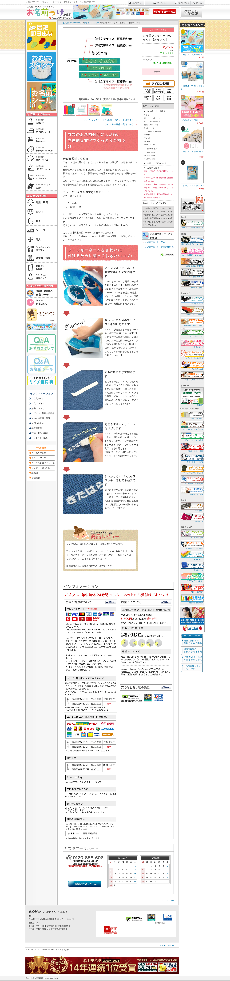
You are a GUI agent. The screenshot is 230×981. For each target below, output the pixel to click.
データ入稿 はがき (191, 490)
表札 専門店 (191, 506)
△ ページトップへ (166, 900)
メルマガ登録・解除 (41, 418)
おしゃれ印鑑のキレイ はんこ (191, 251)
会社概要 (36, 478)
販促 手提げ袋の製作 (191, 599)
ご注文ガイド (38, 398)
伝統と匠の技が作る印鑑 (191, 262)
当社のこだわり (39, 453)
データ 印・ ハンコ (191, 332)
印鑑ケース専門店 (191, 283)
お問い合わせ (38, 423)
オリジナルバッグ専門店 (191, 544)
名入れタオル (191, 555)
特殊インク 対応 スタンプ (191, 376)
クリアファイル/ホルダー (191, 577)
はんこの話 (192, 667)
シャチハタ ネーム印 (191, 300)
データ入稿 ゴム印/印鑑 (191, 310)
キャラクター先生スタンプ (191, 354)
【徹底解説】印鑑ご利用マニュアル (193, 658)
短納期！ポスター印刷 (191, 447)
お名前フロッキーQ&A (155, 242)
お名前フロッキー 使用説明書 (158, 247)
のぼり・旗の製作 (191, 588)
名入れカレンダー (191, 533)
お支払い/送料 (38, 403)
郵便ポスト (191, 517)
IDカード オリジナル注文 (191, 436)
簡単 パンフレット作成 (191, 458)
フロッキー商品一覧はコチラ (119, 124)
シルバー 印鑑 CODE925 (191, 273)
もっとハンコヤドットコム (44, 463)
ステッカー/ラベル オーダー (191, 480)
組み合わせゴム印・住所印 (191, 321)
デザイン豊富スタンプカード (191, 425)
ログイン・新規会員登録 (43, 413)
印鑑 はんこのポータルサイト (191, 223)
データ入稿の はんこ (191, 365)
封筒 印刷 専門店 (191, 414)
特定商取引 (37, 428)
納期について (38, 408)
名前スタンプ (191, 343)
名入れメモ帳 (191, 566)
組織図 (35, 473)
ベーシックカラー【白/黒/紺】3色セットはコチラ (109, 120)
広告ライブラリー (40, 458)
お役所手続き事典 (193, 650)
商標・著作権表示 (40, 433)
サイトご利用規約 (40, 438)
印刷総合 (192, 396)
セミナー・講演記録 (41, 468)
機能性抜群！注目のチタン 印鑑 (191, 240)
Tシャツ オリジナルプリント (191, 469)
